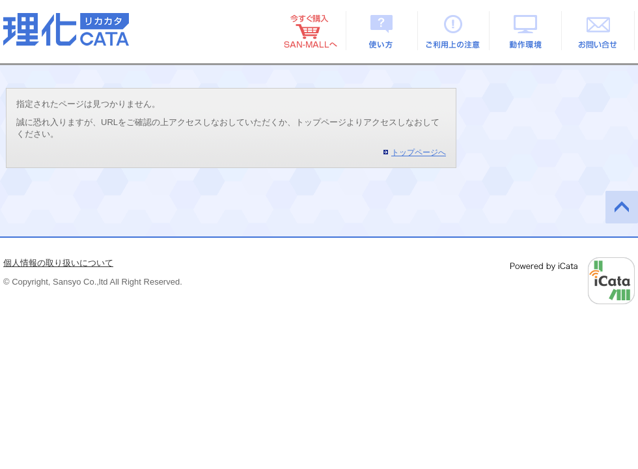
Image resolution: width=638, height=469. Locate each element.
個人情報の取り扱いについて (58, 263)
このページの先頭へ (621, 207)
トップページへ (418, 152)
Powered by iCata (572, 280)
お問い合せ (598, 30)
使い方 (382, 30)
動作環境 (526, 30)
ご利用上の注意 (454, 30)
